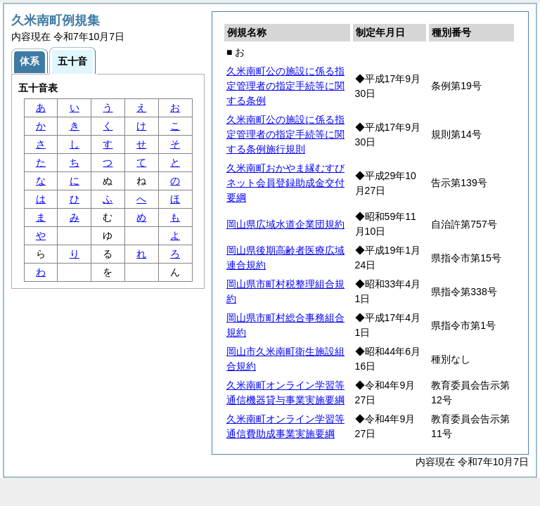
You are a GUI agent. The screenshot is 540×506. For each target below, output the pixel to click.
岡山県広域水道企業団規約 (285, 224)
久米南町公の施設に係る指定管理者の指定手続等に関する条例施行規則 (285, 134)
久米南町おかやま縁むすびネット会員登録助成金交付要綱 (285, 182)
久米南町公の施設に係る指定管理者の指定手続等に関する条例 (285, 85)
